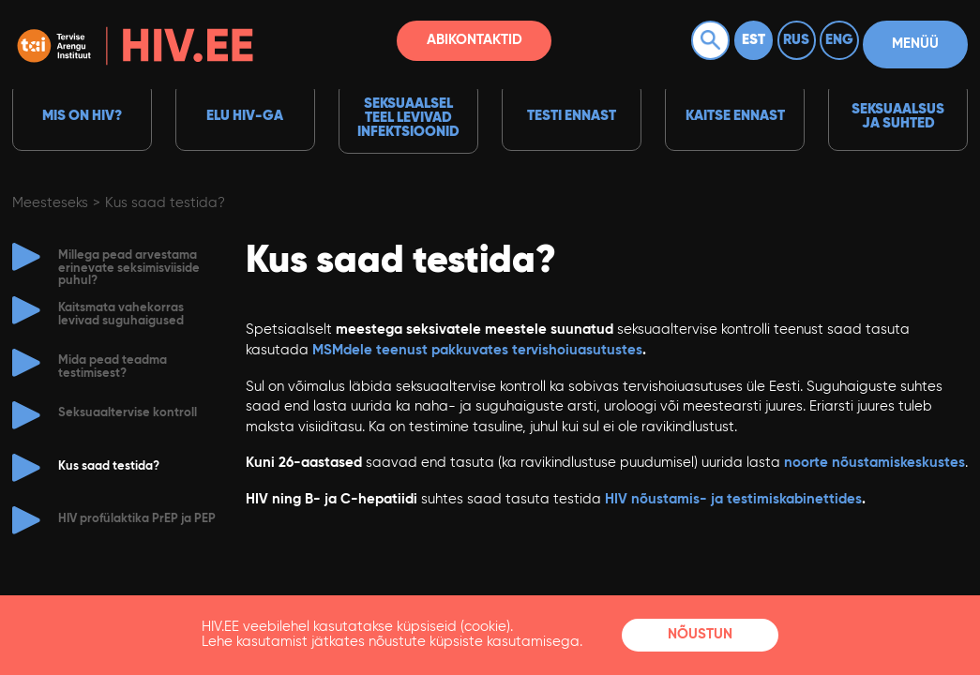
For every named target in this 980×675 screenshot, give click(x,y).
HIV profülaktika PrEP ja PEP (137, 519)
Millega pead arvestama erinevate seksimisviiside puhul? (129, 268)
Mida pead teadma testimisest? (112, 366)
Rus (796, 40)
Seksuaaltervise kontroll (127, 413)
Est (753, 40)
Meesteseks (50, 203)
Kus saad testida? (165, 203)
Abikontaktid (474, 40)
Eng (839, 40)
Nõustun (700, 634)
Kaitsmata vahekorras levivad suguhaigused (121, 314)
